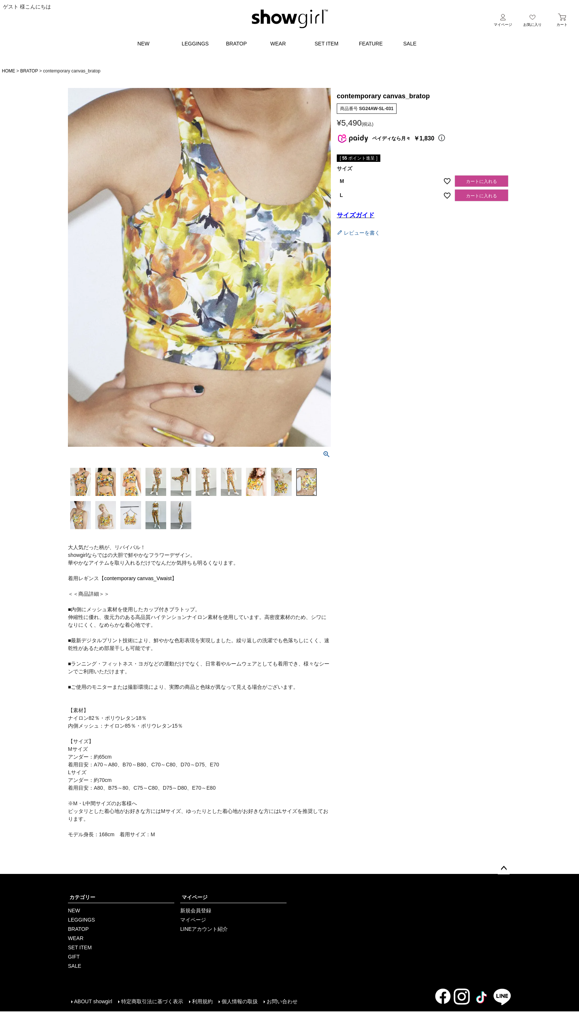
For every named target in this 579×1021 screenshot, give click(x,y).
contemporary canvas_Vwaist (138, 578)
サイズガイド (355, 215)
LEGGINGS (195, 44)
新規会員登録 (195, 910)
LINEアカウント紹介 (204, 929)
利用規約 (202, 1001)
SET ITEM (326, 44)
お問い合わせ (281, 1001)
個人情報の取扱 (239, 1001)
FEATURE (371, 44)
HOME (8, 71)
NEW (143, 44)
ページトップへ (504, 868)
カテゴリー (82, 897)
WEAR (278, 44)
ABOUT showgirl (93, 1001)
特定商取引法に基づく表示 (152, 1001)
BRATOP (236, 44)
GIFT (74, 957)
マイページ (195, 897)
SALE (410, 44)
